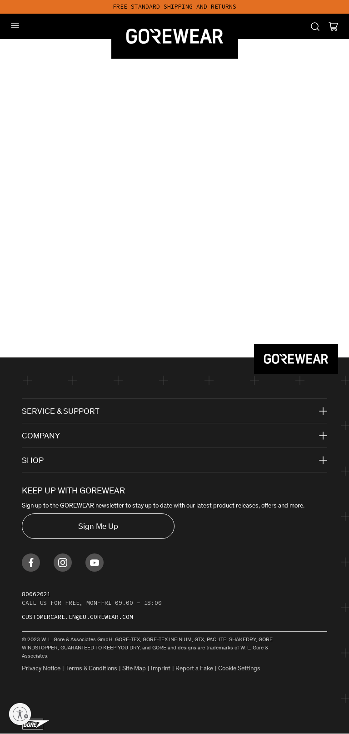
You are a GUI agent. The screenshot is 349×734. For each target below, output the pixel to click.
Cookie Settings (239, 668)
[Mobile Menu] (15, 25)
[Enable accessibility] (20, 714)
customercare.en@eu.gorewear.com (77, 617)
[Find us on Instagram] (63, 562)
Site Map (134, 668)
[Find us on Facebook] (31, 562)
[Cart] (333, 26)
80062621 (36, 594)
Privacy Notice (41, 668)
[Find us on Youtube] (94, 562)
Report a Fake (194, 668)
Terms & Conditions (91, 668)
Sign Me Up (98, 526)
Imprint (160, 668)
